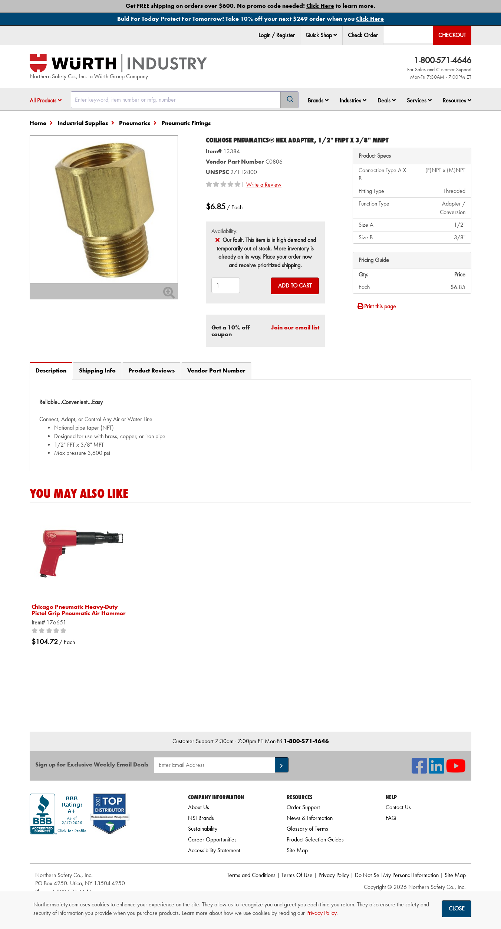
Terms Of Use (297, 875)
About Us (198, 807)
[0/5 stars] (50, 631)
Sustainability (202, 828)
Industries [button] (353, 100)
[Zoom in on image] (104, 209)
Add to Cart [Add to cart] (295, 285)
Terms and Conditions (251, 875)
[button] (335, 35)
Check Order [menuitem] (363, 35)
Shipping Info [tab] (97, 370)
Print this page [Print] (376, 306)
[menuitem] (321, 35)
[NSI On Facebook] (419, 770)
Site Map (297, 850)
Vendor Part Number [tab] (216, 370)
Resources (457, 100)
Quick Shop (321, 35)
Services (419, 100)
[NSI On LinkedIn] (436, 770)
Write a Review (263, 184)
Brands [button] (318, 100)
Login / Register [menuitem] (276, 35)
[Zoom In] (169, 295)
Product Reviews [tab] (151, 370)
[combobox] (185, 99)
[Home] (118, 63)
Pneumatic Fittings (186, 123)
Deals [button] (387, 100)
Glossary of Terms (307, 828)
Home (38, 123)
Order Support (303, 807)
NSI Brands (201, 817)
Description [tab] (51, 370)
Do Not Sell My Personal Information (397, 875)
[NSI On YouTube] (456, 770)
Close (457, 908)
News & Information (310, 817)
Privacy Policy (334, 875)
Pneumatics (134, 123)
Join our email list (295, 327)
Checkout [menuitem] (452, 35)
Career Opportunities (212, 839)
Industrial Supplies (82, 123)
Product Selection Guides (315, 839)
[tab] (250, 425)
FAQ (391, 817)
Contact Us (398, 807)
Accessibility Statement (214, 850)
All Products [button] (46, 100)
